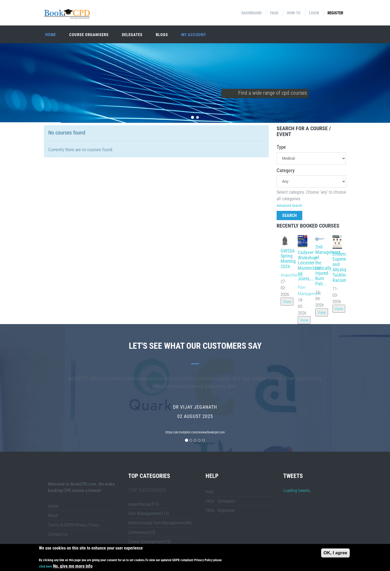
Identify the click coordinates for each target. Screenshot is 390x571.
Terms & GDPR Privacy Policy (73, 525)
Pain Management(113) (148, 513)
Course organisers (89, 34)
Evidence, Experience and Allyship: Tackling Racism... (343, 267)
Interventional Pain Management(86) (160, 522)
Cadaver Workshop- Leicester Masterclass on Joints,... (309, 265)
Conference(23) (141, 532)
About (53, 515)
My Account (193, 34)
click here (45, 566)
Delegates (132, 34)
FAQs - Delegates (221, 501)
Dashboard (251, 13)
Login (314, 13)
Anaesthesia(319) (143, 504)
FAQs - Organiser (220, 510)
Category (286, 170)
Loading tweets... (298, 490)
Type (281, 147)
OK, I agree (335, 552)
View (287, 301)
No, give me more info (72, 566)
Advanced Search (289, 205)
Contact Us (58, 534)
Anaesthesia (291, 275)
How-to (293, 13)
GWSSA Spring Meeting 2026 (288, 258)
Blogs (162, 34)
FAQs (274, 13)
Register (335, 13)
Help (210, 491)
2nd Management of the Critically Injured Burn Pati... (327, 265)
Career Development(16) (149, 541)
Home (50, 34)
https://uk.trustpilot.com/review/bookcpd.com (195, 432)
